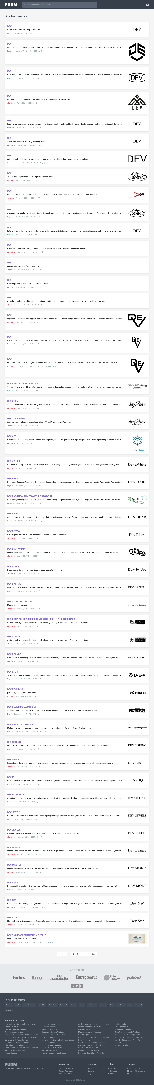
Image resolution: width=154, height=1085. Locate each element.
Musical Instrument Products (89, 1032)
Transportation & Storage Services (128, 1035)
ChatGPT (42, 1005)
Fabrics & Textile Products (15, 1050)
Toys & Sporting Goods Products (127, 1032)
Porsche (103, 1005)
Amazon (9, 1005)
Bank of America (29, 1005)
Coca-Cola (52, 1005)
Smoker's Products (122, 1027)
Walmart (9, 1010)
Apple (18, 1005)
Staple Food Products (123, 1029)
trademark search (19, 1069)
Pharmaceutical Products (88, 1048)
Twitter (112, 1068)
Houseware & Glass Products (53, 1032)
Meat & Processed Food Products (54, 1053)
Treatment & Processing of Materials (129, 1037)
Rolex (112, 1005)
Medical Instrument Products (89, 1027)
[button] (147, 4)
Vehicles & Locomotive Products (127, 1040)
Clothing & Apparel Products (16, 1029)
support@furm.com (136, 1071)
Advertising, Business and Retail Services (20, 1024)
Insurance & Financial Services (53, 1035)
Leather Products (48, 1043)
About (90, 1068)
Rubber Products (121, 1024)
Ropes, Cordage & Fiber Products (91, 1053)
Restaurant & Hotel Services (89, 1050)
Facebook (63, 1005)
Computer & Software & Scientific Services (21, 1037)
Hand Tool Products (49, 1029)
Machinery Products (49, 1050)
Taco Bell (139, 1005)
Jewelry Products (48, 1037)
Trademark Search (66, 1068)
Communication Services (14, 1032)
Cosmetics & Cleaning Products (17, 1043)
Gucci (82, 1005)
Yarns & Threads (121, 1045)
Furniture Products (49, 1027)
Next (93, 954)
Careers (91, 1071)
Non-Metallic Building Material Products (93, 1037)
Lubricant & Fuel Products (52, 1048)
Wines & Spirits (120, 1043)
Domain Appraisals (66, 1071)
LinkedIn (112, 1074)
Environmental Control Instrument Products (22, 1048)
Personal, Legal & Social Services (90, 1045)
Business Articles (65, 1074)
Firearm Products (11, 1053)
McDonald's (92, 1005)
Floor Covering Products (51, 1024)
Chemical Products (12, 1027)
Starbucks (121, 1005)
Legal (90, 1074)
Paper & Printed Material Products (91, 1043)
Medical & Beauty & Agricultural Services (93, 1024)
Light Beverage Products (51, 1045)
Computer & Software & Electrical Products (21, 1035)
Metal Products (84, 1029)
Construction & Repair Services (17, 1040)
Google (73, 1005)
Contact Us (132, 1074)
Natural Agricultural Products (89, 1035)
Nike (130, 1005)
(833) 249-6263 (134, 1068)
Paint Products (84, 1040)
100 (87, 954)
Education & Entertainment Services (18, 1045)
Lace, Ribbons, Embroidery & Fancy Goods (58, 1040)
